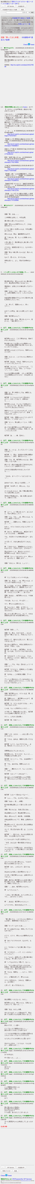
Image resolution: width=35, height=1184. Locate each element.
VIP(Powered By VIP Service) (22, 1179)
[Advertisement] (17, 86)
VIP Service (10, 6)
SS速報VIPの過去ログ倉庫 (21, 18)
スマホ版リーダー (9, 3)
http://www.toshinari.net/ (26, 1180)
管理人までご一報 (24, 24)
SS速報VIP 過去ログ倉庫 (10, 9)
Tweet (32, 44)
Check (25, 44)
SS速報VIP (21, 6)
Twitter (25, 107)
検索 (22, 9)
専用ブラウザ (16, 1)
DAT (16, 3)
